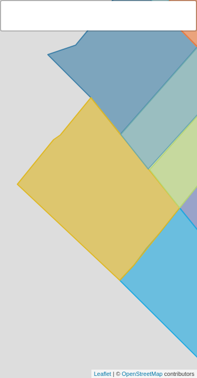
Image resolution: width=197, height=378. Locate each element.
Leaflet (102, 374)
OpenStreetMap (142, 374)
